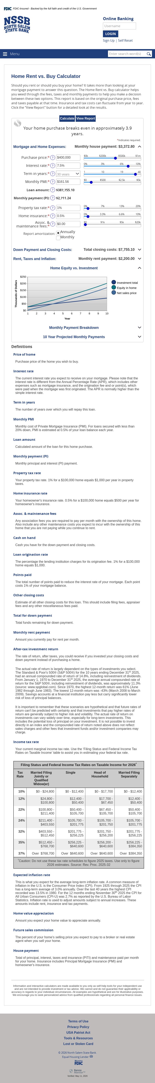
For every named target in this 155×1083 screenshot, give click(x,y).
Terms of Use (78, 1021)
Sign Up (109, 40)
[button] (77, 146)
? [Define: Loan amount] (52, 190)
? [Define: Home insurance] (52, 216)
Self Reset (125, 40)
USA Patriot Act (78, 1032)
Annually (67, 231)
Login (110, 34)
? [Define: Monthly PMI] (52, 182)
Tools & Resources (78, 1038)
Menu (15, 53)
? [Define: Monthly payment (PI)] (52, 198)
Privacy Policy (78, 1027)
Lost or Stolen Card (78, 1044)
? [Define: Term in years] (52, 174)
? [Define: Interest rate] (52, 165)
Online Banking (118, 19)
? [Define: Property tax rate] (52, 208)
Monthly (67, 237)
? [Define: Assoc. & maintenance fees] (52, 224)
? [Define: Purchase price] (52, 157)
